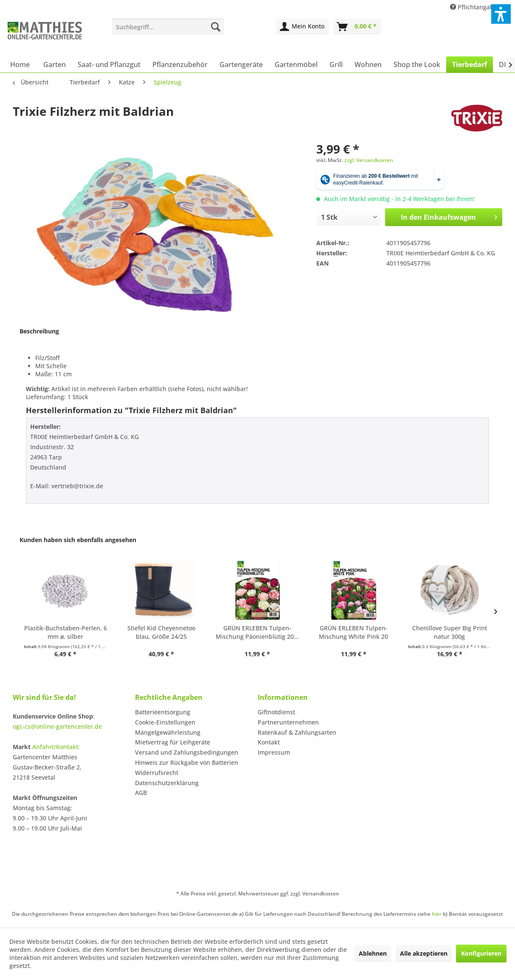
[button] (501, 14)
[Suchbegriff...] (168, 26)
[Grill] (336, 64)
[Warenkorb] (357, 26)
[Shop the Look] (417, 64)
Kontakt (269, 742)
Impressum (274, 752)
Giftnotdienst (276, 712)
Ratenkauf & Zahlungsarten (297, 732)
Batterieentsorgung (162, 712)
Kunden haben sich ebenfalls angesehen (78, 540)
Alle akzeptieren (423, 953)
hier (437, 913)
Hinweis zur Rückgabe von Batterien (186, 762)
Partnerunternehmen (288, 722)
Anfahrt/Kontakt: (56, 747)
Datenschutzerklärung (167, 783)
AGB (141, 793)
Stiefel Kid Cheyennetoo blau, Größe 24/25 (161, 632)
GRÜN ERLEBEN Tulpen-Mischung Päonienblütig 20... (257, 632)
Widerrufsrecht (156, 773)
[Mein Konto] (302, 26)
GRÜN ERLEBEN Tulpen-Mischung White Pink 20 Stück (353, 632)
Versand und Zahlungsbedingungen (186, 752)
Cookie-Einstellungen (165, 722)
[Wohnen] (368, 64)
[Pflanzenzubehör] (180, 64)
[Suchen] (216, 26)
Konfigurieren (481, 953)
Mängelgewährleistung (167, 732)
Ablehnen (373, 953)
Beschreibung (39, 331)
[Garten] (54, 64)
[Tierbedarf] (469, 64)
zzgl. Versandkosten (368, 160)
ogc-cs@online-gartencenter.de (57, 726)
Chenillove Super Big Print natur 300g (449, 632)
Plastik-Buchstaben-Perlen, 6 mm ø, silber (65, 632)
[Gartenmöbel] (296, 64)
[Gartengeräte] (241, 64)
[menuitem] (168, 26)
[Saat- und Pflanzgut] (109, 64)
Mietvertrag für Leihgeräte (172, 742)
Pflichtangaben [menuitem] (476, 7)
